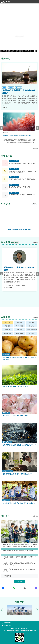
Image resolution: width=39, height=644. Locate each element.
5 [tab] (23, 303)
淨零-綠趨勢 (19, 326)
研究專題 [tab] (14, 242)
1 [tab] (14, 303)
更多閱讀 (35, 149)
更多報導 (35, 242)
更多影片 (35, 204)
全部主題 (7, 322)
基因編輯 (31, 333)
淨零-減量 (19, 322)
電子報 (9, 623)
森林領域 (18, 87)
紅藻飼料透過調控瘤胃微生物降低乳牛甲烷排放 (17, 135)
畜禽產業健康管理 (32, 330)
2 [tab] (16, 303)
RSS (7, 623)
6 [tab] (25, 303)
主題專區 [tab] (5, 317)
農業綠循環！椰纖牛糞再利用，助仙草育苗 (19, 230)
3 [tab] (18, 303)
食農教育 (7, 330)
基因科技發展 (7, 333)
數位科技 (31, 326)
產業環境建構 (19, 333)
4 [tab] (20, 303)
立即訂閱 (19, 581)
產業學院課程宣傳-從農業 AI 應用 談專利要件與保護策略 (15, 51)
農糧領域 (10, 87)
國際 (4, 87)
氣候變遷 (19, 330)
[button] (19, 39)
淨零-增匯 (31, 322)
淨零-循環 (7, 326)
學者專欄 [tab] (5, 242)
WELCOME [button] (19, 36)
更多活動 (35, 516)
